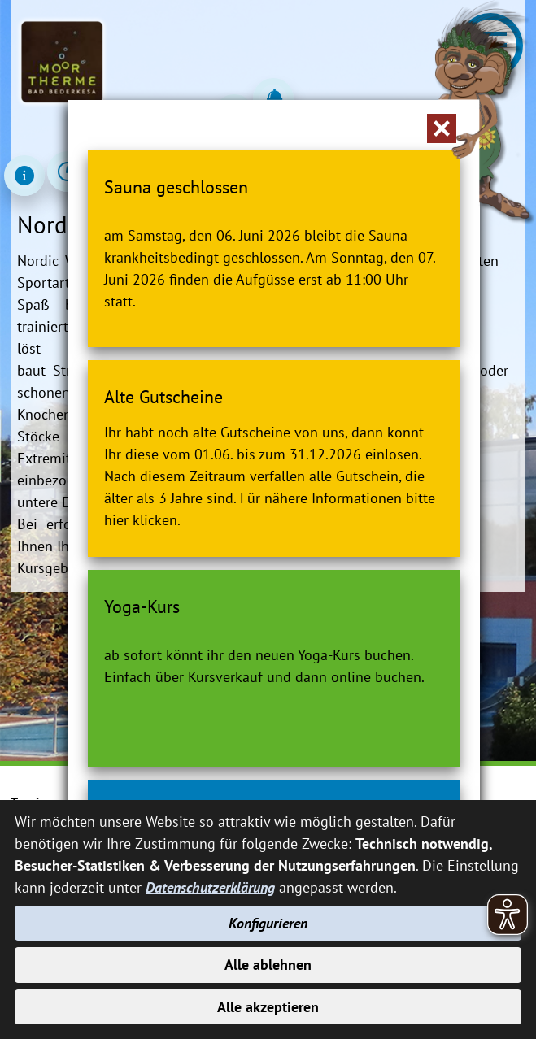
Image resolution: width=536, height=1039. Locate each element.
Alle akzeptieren (268, 1007)
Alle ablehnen (268, 964)
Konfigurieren (268, 923)
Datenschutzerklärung (210, 887)
